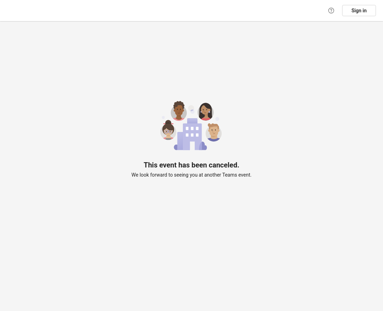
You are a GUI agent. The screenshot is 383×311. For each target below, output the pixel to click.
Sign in (359, 10)
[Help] (331, 10)
